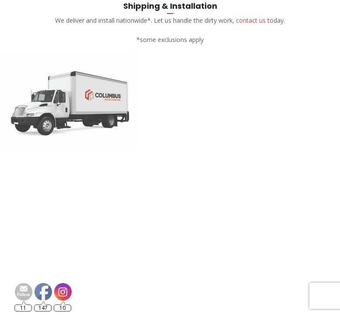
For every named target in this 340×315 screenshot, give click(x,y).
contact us (251, 20)
